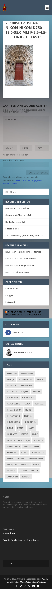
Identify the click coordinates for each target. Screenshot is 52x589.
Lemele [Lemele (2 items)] (24, 434)
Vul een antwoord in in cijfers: (16, 154)
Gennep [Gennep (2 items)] (36, 391)
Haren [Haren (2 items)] (27, 403)
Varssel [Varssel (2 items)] (21, 458)
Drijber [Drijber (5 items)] (25, 391)
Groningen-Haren (25, 265)
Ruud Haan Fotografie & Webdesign (31, 582)
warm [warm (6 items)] (36, 464)
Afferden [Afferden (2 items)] (12, 373)
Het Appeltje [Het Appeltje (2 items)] (13, 416)
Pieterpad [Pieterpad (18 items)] (12, 452)
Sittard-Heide (12, 228)
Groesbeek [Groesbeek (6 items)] (12, 397)
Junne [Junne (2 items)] (10, 428)
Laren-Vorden (29, 258)
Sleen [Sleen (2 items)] (10, 458)
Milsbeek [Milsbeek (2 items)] (38, 440)
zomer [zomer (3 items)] (34, 470)
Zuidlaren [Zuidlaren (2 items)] (12, 476)
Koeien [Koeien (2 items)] (20, 428)
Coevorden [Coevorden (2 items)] (26, 385)
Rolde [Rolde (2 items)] (24, 452)
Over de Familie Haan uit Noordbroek (21, 540)
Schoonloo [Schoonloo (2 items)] (38, 452)
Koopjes (9, 295)
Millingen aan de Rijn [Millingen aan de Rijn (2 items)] (18, 440)
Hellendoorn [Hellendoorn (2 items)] (14, 409)
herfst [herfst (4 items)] (29, 409)
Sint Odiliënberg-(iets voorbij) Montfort (24, 235)
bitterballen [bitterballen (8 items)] (25, 379)
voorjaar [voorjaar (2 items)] (12, 464)
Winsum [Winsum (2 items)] (11, 470)
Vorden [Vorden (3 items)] (25, 464)
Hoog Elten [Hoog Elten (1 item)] (30, 422)
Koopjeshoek (9, 533)
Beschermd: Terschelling (17, 208)
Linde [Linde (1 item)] (35, 434)
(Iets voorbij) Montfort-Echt (18, 215)
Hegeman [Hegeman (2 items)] (39, 403)
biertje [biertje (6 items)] (10, 379)
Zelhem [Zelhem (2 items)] (23, 470)
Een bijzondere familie (30, 251)
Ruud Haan (10, 251)
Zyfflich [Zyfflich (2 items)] (26, 476)
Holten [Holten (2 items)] (28, 416)
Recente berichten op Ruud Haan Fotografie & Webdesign (23, 313)
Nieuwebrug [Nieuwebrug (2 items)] (13, 446)
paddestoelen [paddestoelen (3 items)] (31, 446)
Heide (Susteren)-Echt (15, 222)
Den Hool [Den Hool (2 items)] (12, 391)
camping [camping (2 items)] (11, 385)
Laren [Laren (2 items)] (31, 428)
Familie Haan (11, 288)
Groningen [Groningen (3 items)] (28, 397)
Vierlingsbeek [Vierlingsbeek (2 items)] (36, 458)
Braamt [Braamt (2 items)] (40, 379)
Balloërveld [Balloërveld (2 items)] (27, 373)
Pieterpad (10, 302)
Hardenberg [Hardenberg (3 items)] (13, 403)
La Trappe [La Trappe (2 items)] (12, 434)
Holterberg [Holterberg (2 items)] (13, 422)
